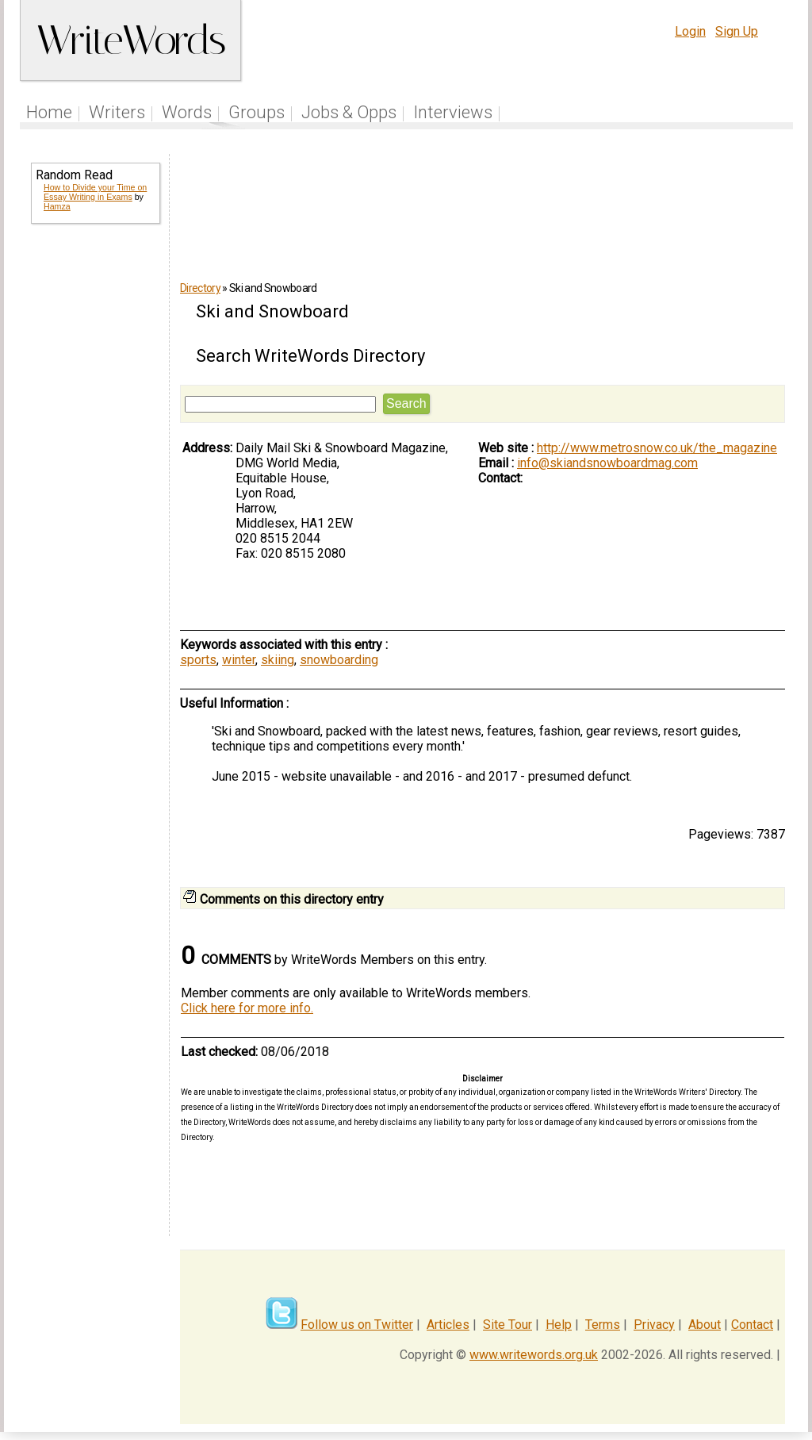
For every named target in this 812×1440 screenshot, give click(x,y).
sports (198, 659)
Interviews (452, 112)
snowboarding (339, 659)
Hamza (57, 206)
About (704, 1324)
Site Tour (507, 1324)
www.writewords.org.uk (533, 1354)
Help (559, 1324)
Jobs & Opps (348, 112)
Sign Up (736, 31)
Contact (752, 1324)
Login (690, 31)
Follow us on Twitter (357, 1324)
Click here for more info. (247, 1008)
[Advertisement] (94, 492)
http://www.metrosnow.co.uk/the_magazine (657, 447)
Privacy (654, 1324)
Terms (602, 1324)
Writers (117, 112)
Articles (448, 1324)
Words (187, 112)
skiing (277, 659)
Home (49, 112)
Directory (200, 288)
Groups (256, 112)
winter (238, 659)
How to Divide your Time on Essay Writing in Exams (95, 192)
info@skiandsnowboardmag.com (607, 462)
